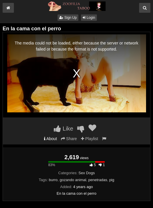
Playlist (89, 138)
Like (63, 128)
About (50, 138)
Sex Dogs (86, 173)
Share (69, 138)
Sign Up (68, 18)
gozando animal (73, 180)
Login (89, 18)
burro (53, 180)
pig (111, 180)
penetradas (97, 180)
